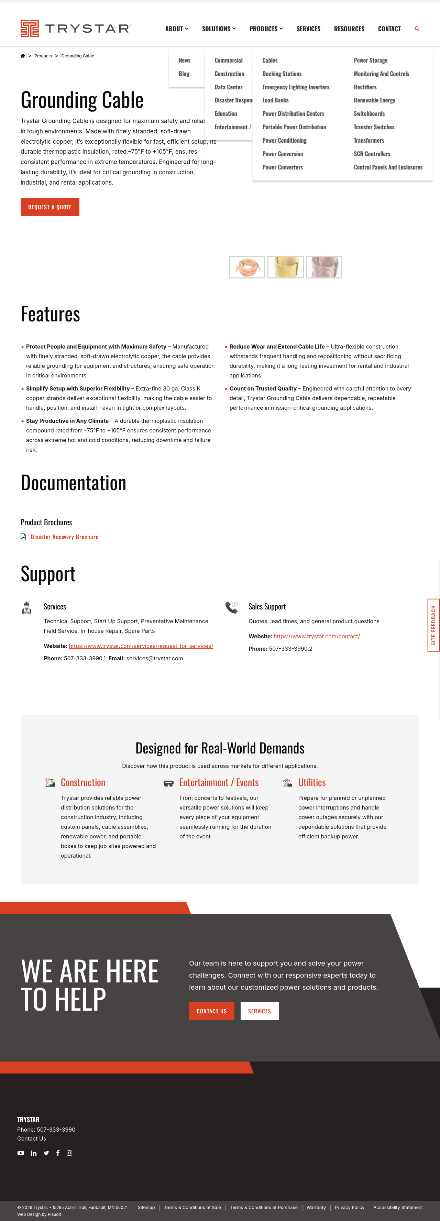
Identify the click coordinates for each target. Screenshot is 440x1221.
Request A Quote (50, 207)
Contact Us (212, 1011)
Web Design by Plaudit (39, 1214)
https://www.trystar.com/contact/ (317, 636)
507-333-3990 (56, 1129)
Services (260, 1011)
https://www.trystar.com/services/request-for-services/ (141, 645)
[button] (247, 267)
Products (43, 55)
